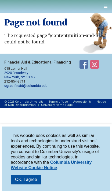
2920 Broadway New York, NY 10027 (19, 75)
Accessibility (82, 101)
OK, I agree (26, 179)
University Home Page (57, 105)
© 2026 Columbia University (23, 101)
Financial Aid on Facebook (84, 65)
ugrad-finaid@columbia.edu (26, 86)
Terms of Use (58, 101)
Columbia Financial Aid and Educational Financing (26, 5)
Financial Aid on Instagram (94, 65)
